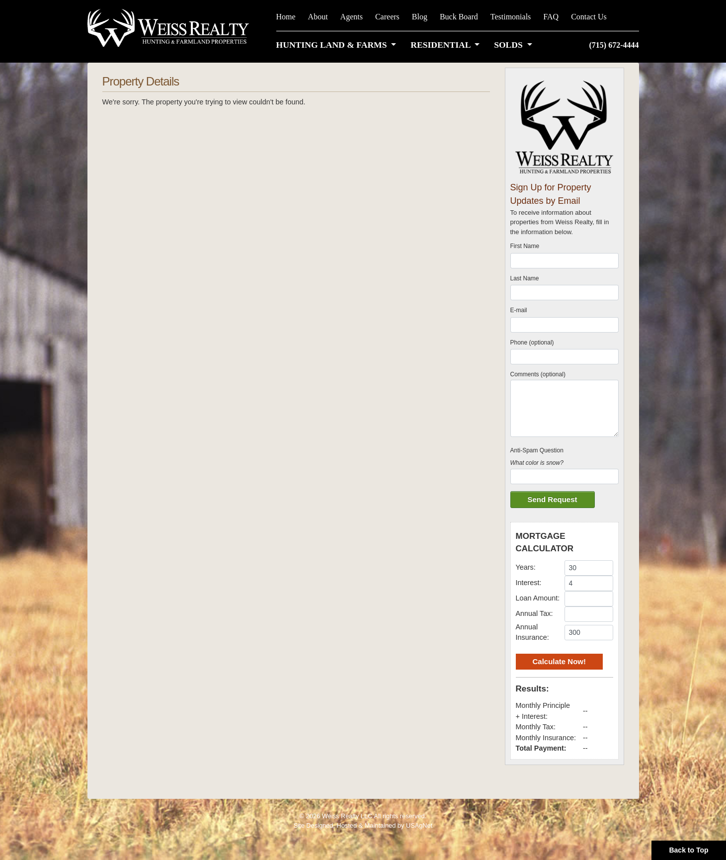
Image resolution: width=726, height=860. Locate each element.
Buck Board (459, 16)
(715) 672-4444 (614, 45)
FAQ (551, 16)
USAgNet (419, 825)
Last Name (524, 278)
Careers (387, 16)
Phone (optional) (532, 342)
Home (286, 16)
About (318, 16)
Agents (351, 16)
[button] (338, 44)
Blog (419, 16)
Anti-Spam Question (537, 450)
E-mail (518, 310)
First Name (525, 246)
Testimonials (510, 16)
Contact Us (589, 16)
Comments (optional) (537, 374)
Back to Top (688, 850)
